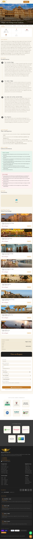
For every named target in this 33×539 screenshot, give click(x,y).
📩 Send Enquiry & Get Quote (16, 387)
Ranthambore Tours (28, 471)
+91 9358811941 (4, 457)
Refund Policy (27, 483)
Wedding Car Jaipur (4, 471)
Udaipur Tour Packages (7, 20)
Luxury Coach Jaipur (4, 473)
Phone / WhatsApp (5, 363)
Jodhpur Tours (27, 467)
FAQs (23, 25)
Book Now (26, 1)
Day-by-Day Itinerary (9, 25)
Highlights (15, 25)
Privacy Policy (27, 481)
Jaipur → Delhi (3, 477)
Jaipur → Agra (3, 478)
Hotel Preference (5, 377)
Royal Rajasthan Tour (28, 473)
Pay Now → (4, 532)
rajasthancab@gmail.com (5, 460)
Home (2, 20)
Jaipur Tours (27, 465)
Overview (3, 25)
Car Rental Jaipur (4, 465)
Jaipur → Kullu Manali (4, 484)
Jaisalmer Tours (27, 469)
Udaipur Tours (27, 468)
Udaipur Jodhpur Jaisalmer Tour (7, 314)
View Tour (29, 226)
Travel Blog (27, 479)
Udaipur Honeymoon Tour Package (8, 223)
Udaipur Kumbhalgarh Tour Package (8, 299)
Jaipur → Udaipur (4, 483)
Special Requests (5, 381)
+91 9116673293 (4, 459)
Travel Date (4, 370)
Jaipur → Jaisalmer (4, 481)
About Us (26, 477)
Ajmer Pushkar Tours (28, 470)
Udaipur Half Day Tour (6, 330)
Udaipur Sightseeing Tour (6, 284)
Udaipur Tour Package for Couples (8, 269)
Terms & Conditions (28, 482)
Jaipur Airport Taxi (4, 468)
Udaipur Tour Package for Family (7, 253)
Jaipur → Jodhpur (4, 482)
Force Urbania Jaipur (4, 470)
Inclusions (19, 25)
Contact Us (27, 478)
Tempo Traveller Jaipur (4, 467)
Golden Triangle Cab (4, 479)
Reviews (27, 25)
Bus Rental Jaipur (4, 469)
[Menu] (31, 2)
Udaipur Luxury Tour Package (7, 238)
